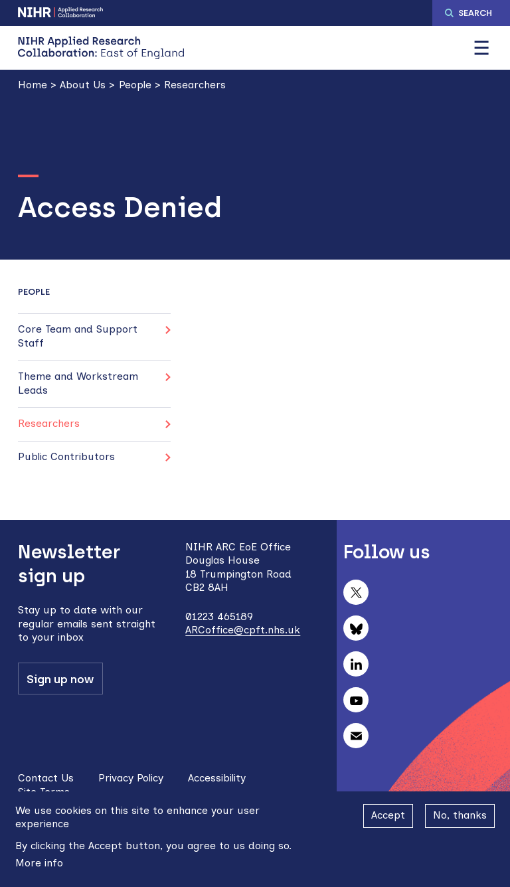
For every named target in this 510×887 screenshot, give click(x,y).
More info (39, 862)
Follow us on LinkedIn (356, 664)
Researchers (195, 84)
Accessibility (217, 777)
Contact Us (46, 777)
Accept (388, 815)
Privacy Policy (130, 777)
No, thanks (460, 815)
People (135, 84)
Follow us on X (356, 592)
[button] (481, 47)
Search (475, 13)
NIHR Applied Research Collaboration (61, 12)
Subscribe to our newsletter (356, 735)
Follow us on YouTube (356, 699)
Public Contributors (66, 456)
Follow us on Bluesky (356, 628)
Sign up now (60, 679)
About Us (83, 84)
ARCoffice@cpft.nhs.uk (242, 629)
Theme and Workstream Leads (78, 383)
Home (32, 84)
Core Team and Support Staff (77, 336)
